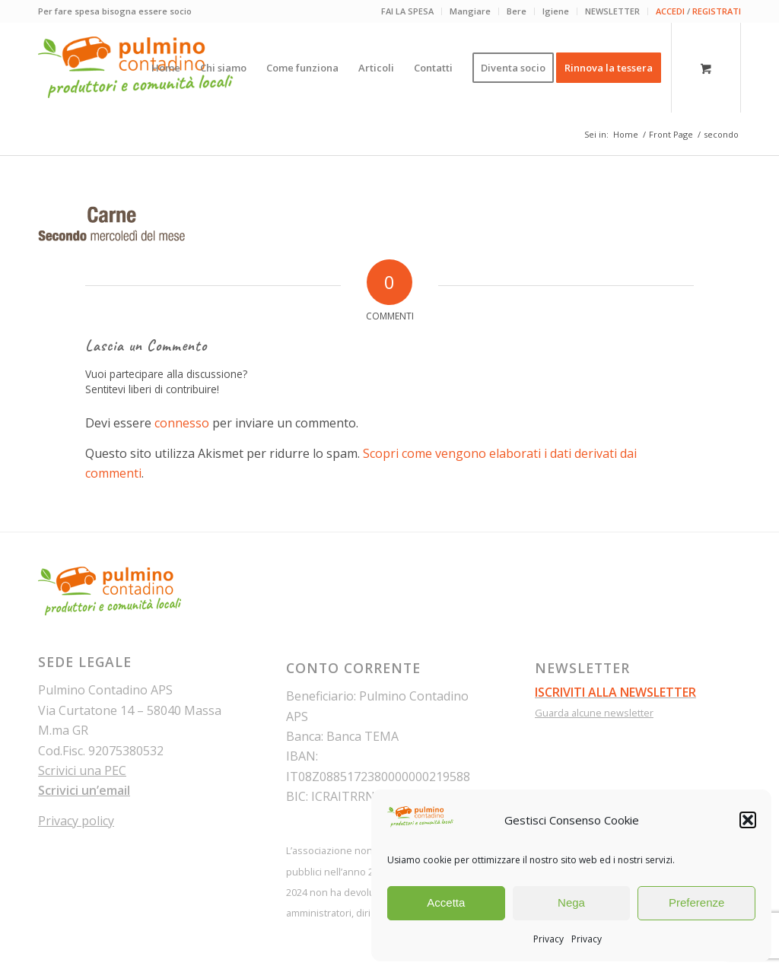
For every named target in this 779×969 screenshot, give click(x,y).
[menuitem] (408, 11)
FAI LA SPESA (407, 11)
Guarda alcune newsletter (594, 713)
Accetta (446, 902)
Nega (571, 902)
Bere (516, 11)
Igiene (555, 11)
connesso (181, 423)
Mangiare (470, 11)
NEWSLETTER (612, 11)
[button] (747, 820)
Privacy (548, 938)
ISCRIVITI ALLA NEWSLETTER (615, 692)
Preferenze (696, 902)
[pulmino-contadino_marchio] (136, 68)
